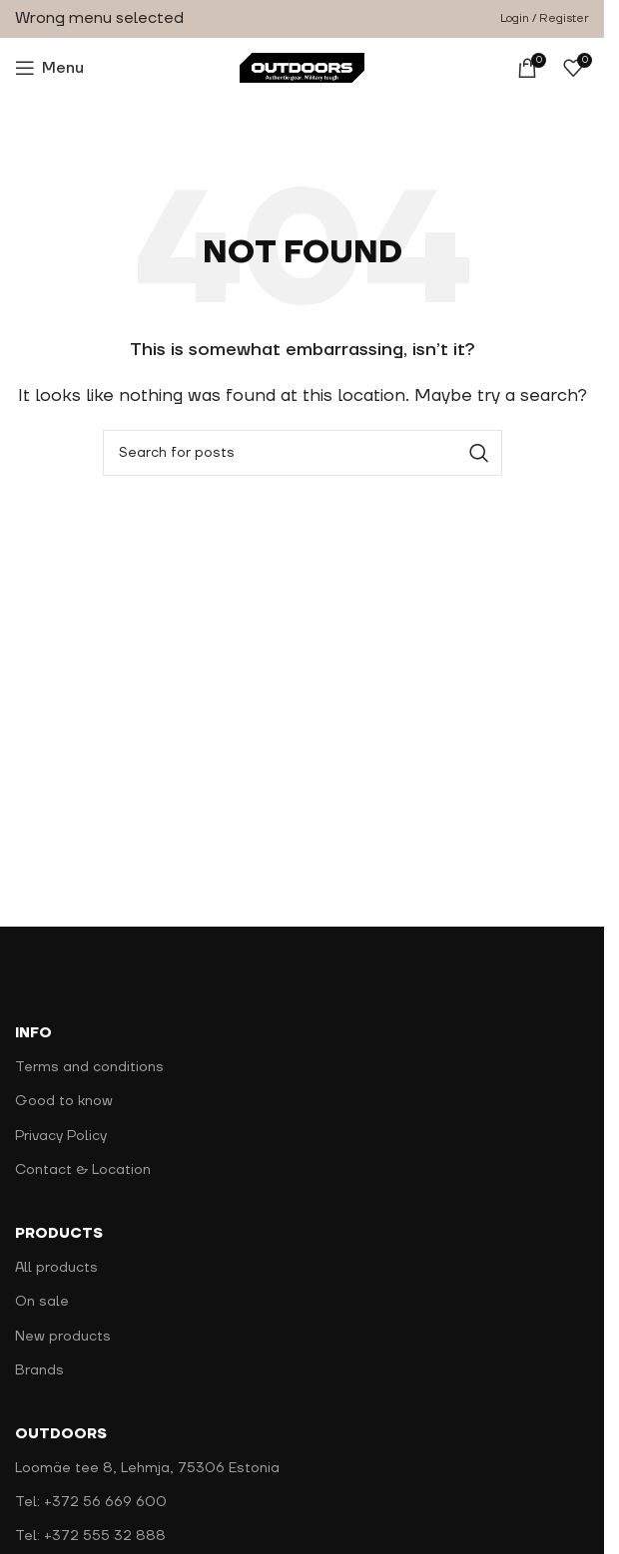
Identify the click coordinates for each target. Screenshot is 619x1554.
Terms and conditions (89, 1067)
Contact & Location (83, 1170)
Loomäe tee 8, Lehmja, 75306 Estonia (147, 1468)
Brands (39, 1370)
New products (63, 1337)
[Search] (302, 453)
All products (56, 1268)
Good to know (64, 1101)
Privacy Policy (61, 1136)
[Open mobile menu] (49, 68)
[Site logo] (302, 67)
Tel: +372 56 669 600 (91, 1502)
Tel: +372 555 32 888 (90, 1536)
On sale (42, 1302)
